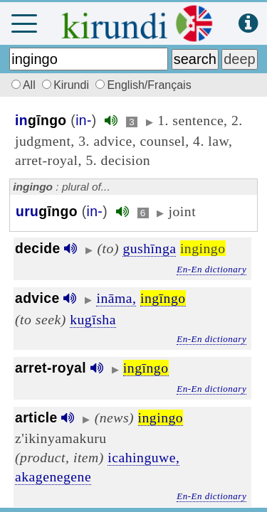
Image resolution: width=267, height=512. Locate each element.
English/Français (143, 85)
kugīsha (93, 319)
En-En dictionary (211, 269)
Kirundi (67, 85)
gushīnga (149, 248)
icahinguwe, (143, 457)
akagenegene (53, 476)
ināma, (116, 298)
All (21, 85)
